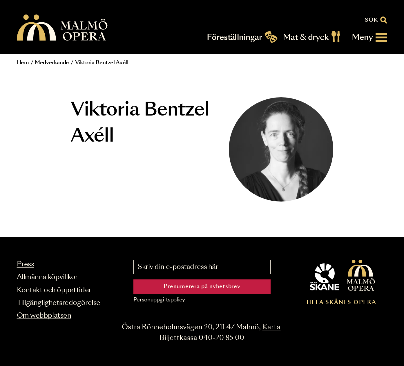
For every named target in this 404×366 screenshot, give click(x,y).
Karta (271, 327)
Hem (23, 62)
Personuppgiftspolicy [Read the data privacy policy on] (159, 300)
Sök (371, 20)
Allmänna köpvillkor (47, 277)
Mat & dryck (306, 37)
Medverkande (52, 62)
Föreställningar (234, 37)
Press (25, 264)
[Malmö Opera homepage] (62, 27)
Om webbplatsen (44, 315)
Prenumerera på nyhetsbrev (202, 286)
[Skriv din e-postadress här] (202, 267)
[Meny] (369, 37)
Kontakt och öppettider (54, 290)
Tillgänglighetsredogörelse (58, 303)
